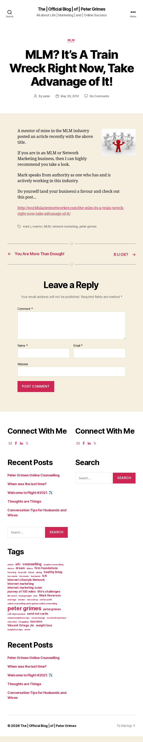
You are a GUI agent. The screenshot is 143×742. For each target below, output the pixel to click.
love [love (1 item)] (35, 601)
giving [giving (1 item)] (39, 578)
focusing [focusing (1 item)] (11, 578)
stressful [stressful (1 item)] (12, 627)
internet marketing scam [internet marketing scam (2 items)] (24, 593)
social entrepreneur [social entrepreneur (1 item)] (56, 623)
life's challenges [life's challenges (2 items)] (48, 597)
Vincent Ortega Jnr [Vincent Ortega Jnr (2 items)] (20, 631)
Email (78, 351)
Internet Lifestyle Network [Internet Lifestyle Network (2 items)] (26, 585)
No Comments (100, 97)
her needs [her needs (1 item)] (12, 582)
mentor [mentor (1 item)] (21, 605)
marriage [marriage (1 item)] (11, 605)
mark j (27, 227)
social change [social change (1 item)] (38, 623)
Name (23, 351)
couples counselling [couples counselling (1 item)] (53, 570)
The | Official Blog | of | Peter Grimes (71, 9)
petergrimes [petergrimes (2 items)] (52, 615)
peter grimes (88, 227)
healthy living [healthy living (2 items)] (53, 578)
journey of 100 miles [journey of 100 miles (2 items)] (21, 597)
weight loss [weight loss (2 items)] (44, 631)
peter (46, 97)
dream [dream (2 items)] (20, 574)
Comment (25, 314)
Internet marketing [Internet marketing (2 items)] (20, 589)
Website (23, 370)
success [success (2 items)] (36, 627)
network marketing (65, 227)
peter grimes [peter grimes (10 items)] (24, 614)
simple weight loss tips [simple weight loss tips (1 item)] (18, 623)
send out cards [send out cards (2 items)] (37, 619)
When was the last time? (27, 490)
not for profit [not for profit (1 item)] (46, 605)
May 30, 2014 (70, 97)
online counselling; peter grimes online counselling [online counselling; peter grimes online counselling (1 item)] (32, 609)
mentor (37, 227)
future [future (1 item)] (31, 578)
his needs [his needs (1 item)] (24, 582)
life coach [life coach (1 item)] (12, 601)
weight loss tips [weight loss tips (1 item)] (15, 635)
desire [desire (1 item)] (10, 574)
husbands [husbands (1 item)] (36, 582)
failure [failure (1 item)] (30, 574)
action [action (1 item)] (10, 570)
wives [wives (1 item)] (27, 635)
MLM (71, 41)
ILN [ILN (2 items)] (44, 581)
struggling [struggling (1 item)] (23, 627)
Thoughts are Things (24, 507)
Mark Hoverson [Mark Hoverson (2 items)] (50, 601)
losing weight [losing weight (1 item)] (25, 601)
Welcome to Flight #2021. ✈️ (30, 498)
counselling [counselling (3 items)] (32, 570)
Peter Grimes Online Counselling (33, 481)
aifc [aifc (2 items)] (18, 570)
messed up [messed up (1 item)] (32, 605)
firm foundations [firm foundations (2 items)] (46, 574)
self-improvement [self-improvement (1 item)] (16, 620)
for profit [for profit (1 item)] (22, 578)
